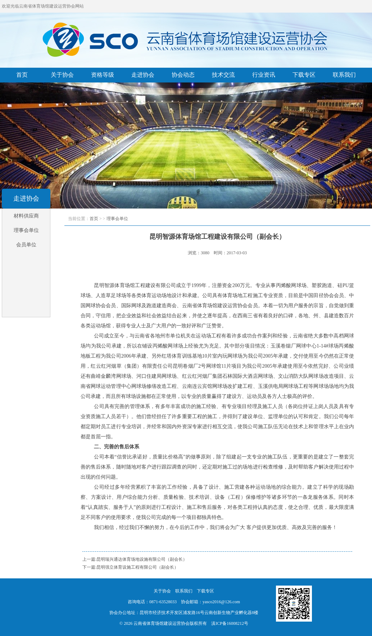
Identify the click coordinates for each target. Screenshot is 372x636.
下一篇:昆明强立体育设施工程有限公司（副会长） (130, 567)
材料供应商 (26, 216)
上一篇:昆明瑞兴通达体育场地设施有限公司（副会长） (134, 559)
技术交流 (223, 75)
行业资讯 (263, 75)
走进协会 (142, 75)
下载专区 (304, 75)
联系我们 (344, 75)
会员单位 (26, 244)
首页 (22, 75)
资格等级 (102, 75)
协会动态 (183, 75)
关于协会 (62, 75)
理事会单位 (26, 230)
